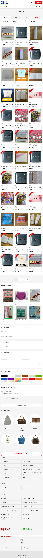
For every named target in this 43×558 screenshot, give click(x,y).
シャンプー (17, 102)
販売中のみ (4, 21)
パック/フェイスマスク (33, 226)
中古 (26, 17)
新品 (16, 17)
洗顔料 (2, 40)
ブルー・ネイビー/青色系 (7, 378)
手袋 (30, 185)
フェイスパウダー (18, 164)
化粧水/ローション (32, 40)
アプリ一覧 (25, 548)
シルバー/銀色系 (7, 381)
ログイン (31, 2)
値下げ (37, 17)
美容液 (30, 206)
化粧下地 (16, 61)
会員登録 (38, 2)
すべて (5, 17)
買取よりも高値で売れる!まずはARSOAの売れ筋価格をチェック (21, 392)
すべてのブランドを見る (21, 453)
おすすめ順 (12, 21)
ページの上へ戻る (21, 405)
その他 (2, 206)
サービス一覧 (4, 548)
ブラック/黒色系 (7, 376)
